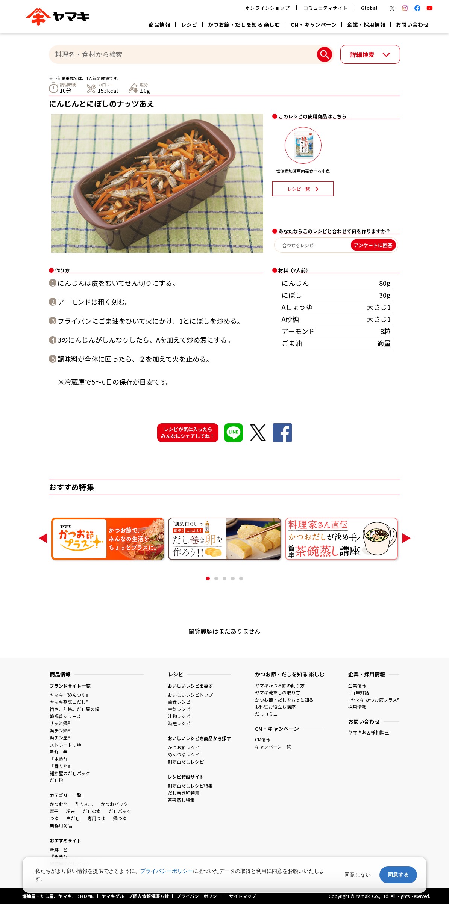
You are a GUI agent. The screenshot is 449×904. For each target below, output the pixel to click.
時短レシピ (179, 723)
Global (369, 8)
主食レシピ (179, 702)
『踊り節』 (61, 766)
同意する (398, 875)
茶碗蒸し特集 (181, 800)
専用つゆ (96, 818)
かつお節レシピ (183, 747)
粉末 (70, 811)
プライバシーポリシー (166, 871)
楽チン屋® (60, 737)
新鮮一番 (59, 752)
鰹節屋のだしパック (70, 773)
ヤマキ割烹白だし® (69, 702)
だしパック (120, 811)
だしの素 (92, 811)
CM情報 (262, 739)
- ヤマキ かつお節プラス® (373, 699)
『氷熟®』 (60, 759)
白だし (73, 818)
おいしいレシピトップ (190, 694)
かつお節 (59, 804)
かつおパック (114, 804)
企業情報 (357, 685)
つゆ (54, 818)
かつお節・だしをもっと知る (284, 699)
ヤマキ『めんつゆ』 (70, 694)
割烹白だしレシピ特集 (190, 785)
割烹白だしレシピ (186, 761)
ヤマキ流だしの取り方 (277, 692)
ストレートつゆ (65, 744)
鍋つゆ (120, 818)
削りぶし (84, 804)
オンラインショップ (267, 8)
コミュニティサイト (325, 8)
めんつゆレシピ (183, 754)
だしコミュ (266, 714)
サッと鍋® (60, 723)
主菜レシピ (179, 709)
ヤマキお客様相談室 (368, 732)
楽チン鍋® (60, 730)
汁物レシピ (179, 716)
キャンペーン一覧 (273, 746)
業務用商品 (61, 825)
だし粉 (56, 780)
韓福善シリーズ (65, 716)
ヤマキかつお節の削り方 (280, 685)
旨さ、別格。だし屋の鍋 (74, 709)
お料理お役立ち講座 (275, 706)
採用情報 (357, 706)
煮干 (54, 811)
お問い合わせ (412, 24)
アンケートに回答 (373, 245)
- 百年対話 (358, 692)
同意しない (357, 875)
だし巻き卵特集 (183, 792)
